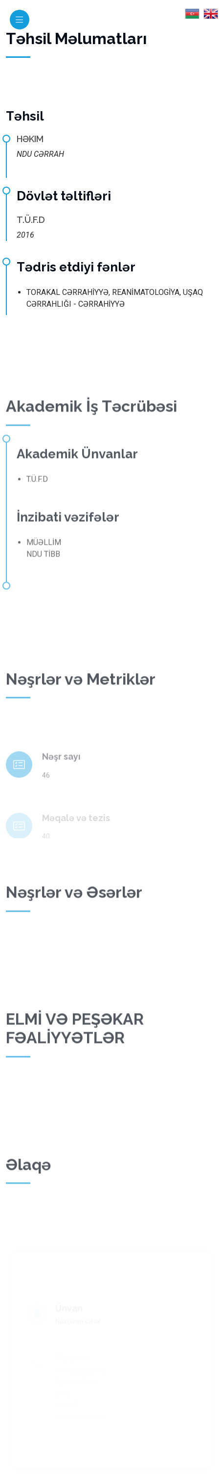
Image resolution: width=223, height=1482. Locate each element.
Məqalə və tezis (76, 824)
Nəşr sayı (61, 768)
